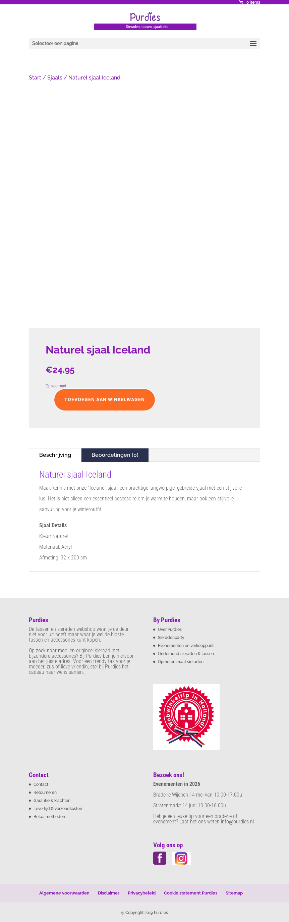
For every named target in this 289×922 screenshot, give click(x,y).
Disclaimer (108, 893)
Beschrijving (55, 455)
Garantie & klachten (52, 800)
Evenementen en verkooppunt (186, 645)
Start (35, 77)
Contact (41, 784)
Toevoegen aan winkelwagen (104, 399)
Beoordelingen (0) (115, 455)
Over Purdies (170, 629)
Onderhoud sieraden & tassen (186, 653)
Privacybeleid (142, 893)
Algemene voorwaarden (64, 893)
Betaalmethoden (49, 816)
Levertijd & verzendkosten (58, 808)
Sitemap (234, 893)
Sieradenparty (171, 637)
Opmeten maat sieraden (181, 661)
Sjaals (54, 77)
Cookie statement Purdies (190, 893)
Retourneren (45, 792)
